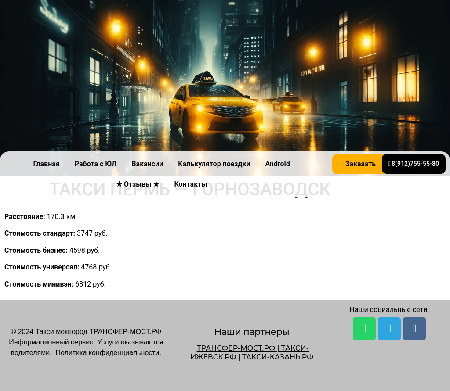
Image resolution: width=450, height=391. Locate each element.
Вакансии (147, 164)
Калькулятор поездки (214, 164)
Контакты (190, 184)
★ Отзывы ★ (137, 184)
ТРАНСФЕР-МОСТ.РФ (236, 348)
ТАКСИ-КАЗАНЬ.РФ (277, 357)
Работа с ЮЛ (96, 164)
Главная (46, 164)
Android (277, 164)
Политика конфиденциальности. (108, 352)
